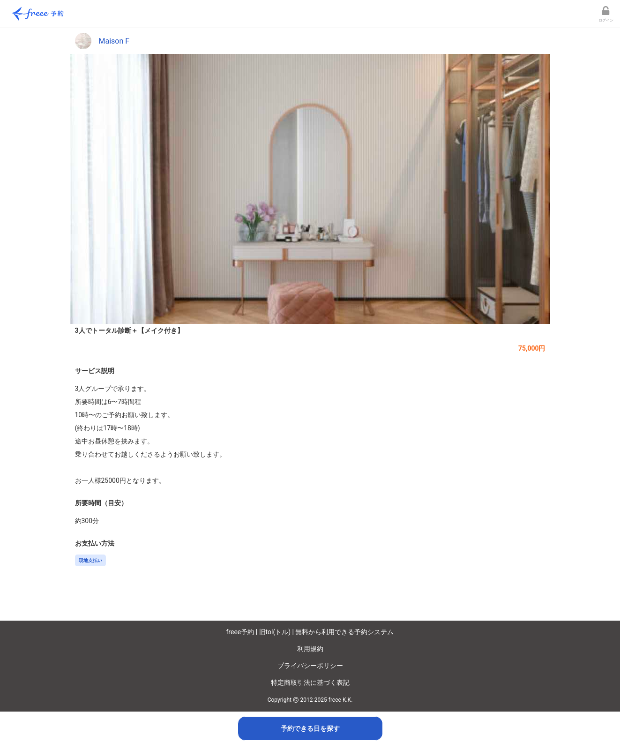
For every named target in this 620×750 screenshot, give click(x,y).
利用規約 (310, 648)
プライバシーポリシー (310, 665)
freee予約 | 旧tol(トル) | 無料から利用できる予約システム (310, 632)
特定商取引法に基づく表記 (310, 682)
